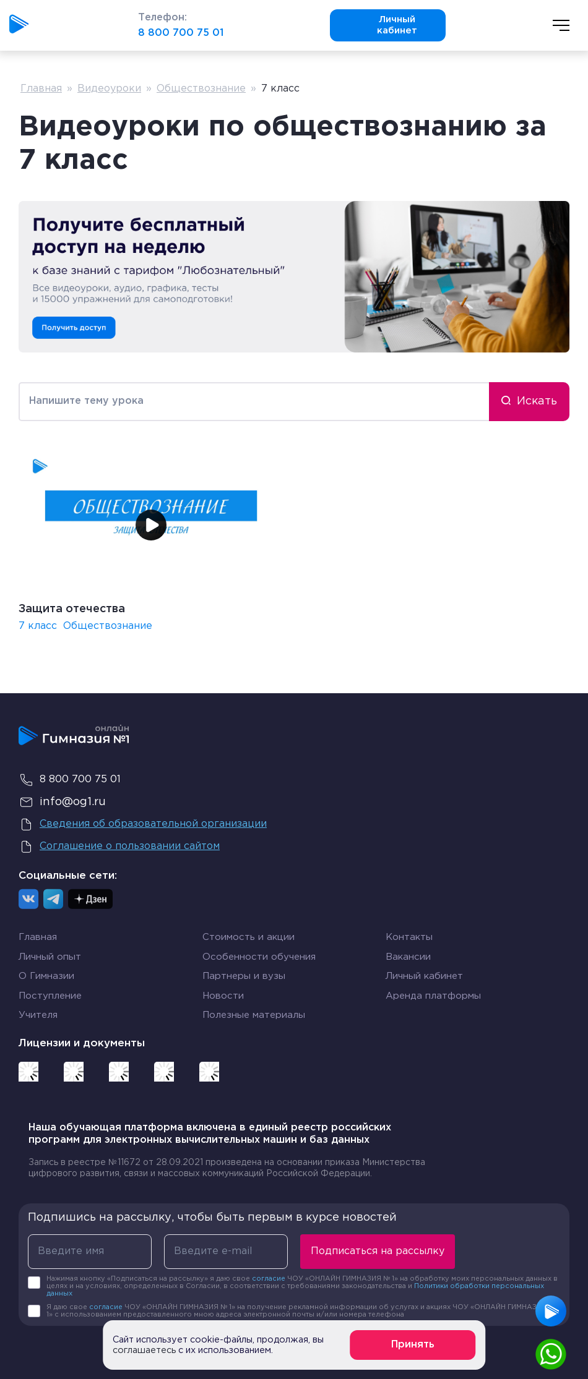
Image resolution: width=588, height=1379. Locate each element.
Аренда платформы (433, 994)
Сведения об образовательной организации (143, 824)
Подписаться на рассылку (377, 1251)
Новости (223, 996)
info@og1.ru (62, 802)
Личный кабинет (378, 25)
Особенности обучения (259, 957)
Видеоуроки (109, 88)
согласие (268, 1279)
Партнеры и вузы (243, 976)
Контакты (409, 937)
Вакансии (408, 957)
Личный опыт (50, 957)
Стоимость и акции (248, 937)
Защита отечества (72, 609)
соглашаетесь (144, 1350)
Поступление (50, 996)
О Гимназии (46, 976)
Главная (41, 88)
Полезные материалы (253, 1015)
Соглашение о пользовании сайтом (119, 846)
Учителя (38, 1015)
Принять (413, 1344)
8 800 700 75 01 (180, 33)
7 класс (38, 626)
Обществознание (201, 88)
